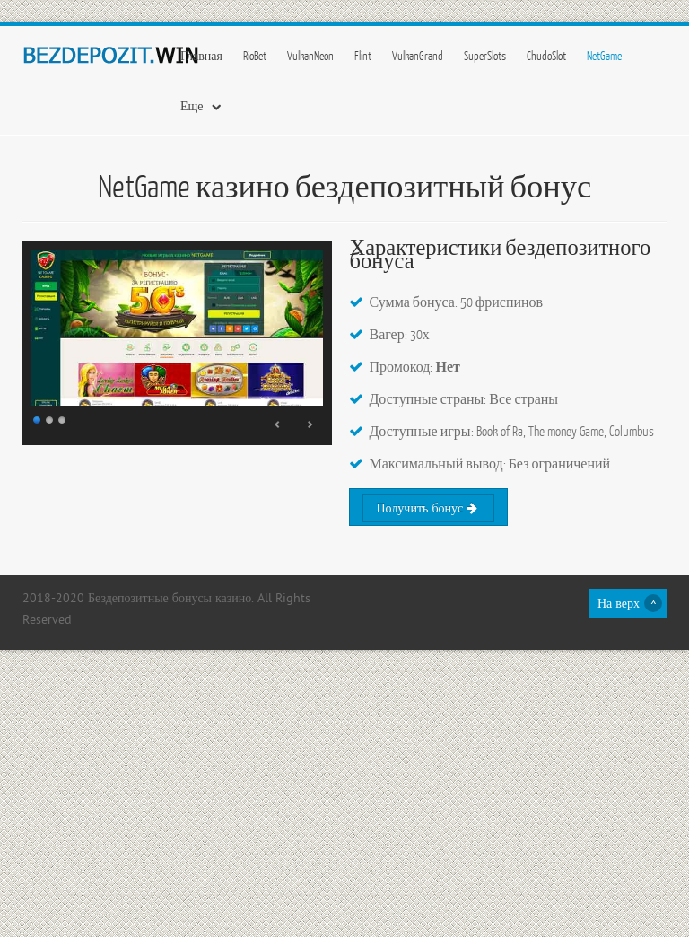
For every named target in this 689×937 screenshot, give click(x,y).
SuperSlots (485, 55)
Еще (192, 106)
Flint (362, 55)
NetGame (604, 55)
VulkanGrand (417, 55)
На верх (618, 604)
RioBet (254, 55)
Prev (278, 424)
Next (309, 424)
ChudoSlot (546, 55)
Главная (201, 55)
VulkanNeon (310, 55)
